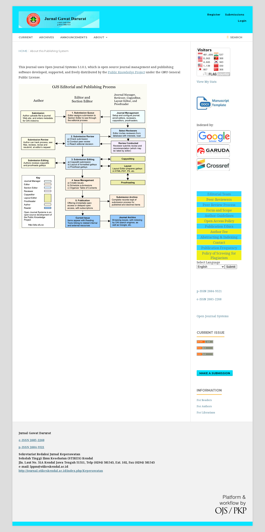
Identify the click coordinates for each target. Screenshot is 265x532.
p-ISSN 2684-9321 (210, 291)
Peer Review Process (219, 205)
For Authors (204, 406)
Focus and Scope (219, 210)
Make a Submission (214, 373)
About (99, 37)
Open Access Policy (219, 221)
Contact (219, 242)
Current (26, 37)
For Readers (204, 400)
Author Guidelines (219, 215)
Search (235, 37)
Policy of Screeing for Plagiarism (219, 255)
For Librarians (206, 412)
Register (213, 14)
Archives (46, 37)
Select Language (208, 262)
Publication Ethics (219, 226)
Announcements (73, 37)
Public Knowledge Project (126, 72)
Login (242, 20)
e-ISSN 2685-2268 (209, 299)
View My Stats (207, 82)
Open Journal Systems (213, 316)
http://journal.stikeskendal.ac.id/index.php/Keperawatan (61, 471)
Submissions (234, 14)
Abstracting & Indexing (219, 237)
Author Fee (219, 231)
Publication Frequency (219, 248)
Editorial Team (219, 194)
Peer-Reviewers (219, 199)
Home (23, 51)
